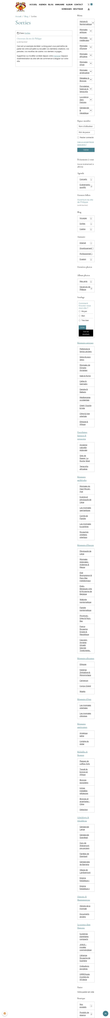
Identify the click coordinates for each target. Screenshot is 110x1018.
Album (69, 5)
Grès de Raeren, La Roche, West (85, 458)
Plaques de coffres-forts (85, 762)
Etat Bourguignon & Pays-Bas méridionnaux (86, 577)
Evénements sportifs (86, 186)
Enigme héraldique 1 (84, 879)
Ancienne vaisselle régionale (83, 447)
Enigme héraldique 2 (85, 887)
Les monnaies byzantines (85, 525)
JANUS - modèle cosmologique (85, 947)
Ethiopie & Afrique (84, 423)
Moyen (84, 311)
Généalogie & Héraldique (84, 110)
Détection (84, 810)
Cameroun (84, 681)
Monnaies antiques (83, 31)
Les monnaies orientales (85, 706)
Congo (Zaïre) (85, 686)
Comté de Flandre (84, 517)
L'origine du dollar (84, 742)
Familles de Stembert (84, 855)
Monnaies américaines (84, 71)
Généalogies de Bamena (85, 863)
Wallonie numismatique (85, 601)
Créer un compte (82, 142)
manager (57, 56)
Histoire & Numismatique (86, 23)
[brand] (20, 7)
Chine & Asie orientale (85, 415)
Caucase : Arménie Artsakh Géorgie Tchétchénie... (85, 645)
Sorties (27, 33)
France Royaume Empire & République (84, 630)
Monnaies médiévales (84, 39)
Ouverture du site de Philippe (29, 38)
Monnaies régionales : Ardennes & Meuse (84, 563)
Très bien (85, 320)
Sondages (67, 9)
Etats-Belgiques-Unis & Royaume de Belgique (86, 590)
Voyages (86, 218)
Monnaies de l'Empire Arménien (85, 367)
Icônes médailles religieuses (84, 791)
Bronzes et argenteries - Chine (85, 801)
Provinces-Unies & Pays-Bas (85, 618)
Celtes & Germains (83, 382)
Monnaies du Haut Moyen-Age (85, 489)
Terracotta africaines (84, 467)
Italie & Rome (85, 376)
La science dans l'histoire (84, 99)
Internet (86, 243)
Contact (78, 5)
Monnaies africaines (83, 55)
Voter (82, 327)
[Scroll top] (105, 1013)
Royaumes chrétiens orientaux (84, 534)
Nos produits (86, 1005)
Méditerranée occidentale (85, 398)
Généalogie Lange (84, 828)
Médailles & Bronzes (84, 79)
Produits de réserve (86, 1013)
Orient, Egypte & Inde (85, 407)
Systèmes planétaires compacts (84, 936)
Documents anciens (84, 915)
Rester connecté (86, 137)
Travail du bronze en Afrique (84, 772)
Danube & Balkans (84, 390)
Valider (86, 150)
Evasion (86, 259)
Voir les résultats (85, 333)
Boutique (78, 9)
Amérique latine (83, 734)
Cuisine (86, 229)
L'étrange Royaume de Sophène (85, 958)
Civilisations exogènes (84, 967)
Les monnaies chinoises (85, 714)
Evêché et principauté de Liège (85, 499)
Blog (50, 5)
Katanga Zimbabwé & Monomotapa (85, 672)
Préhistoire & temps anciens (86, 350)
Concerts (86, 179)
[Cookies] (4, 1013)
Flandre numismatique (85, 609)
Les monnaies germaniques (85, 509)
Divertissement (87, 248)
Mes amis (86, 281)
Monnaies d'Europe (83, 47)
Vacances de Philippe (86, 288)
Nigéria (82, 691)
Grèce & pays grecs (85, 358)
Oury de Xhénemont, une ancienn (84, 845)
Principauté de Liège (85, 552)
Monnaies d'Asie (83, 63)
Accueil (33, 5)
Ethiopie (83, 664)
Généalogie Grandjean (84, 836)
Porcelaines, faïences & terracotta (84, 89)
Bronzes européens (84, 781)
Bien (83, 316)
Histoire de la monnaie (85, 907)
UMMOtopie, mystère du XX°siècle (85, 977)
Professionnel (86, 254)
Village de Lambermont (85, 871)
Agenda (42, 5)
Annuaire (59, 5)
